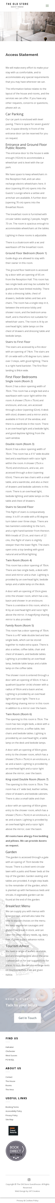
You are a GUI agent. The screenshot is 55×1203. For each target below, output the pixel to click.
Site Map (9, 1119)
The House (10, 1081)
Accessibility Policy (14, 1111)
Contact (9, 1077)
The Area (10, 1089)
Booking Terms (12, 1107)
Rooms (9, 1085)
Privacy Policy (12, 1115)
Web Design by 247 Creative (27, 1191)
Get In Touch (27, 1018)
